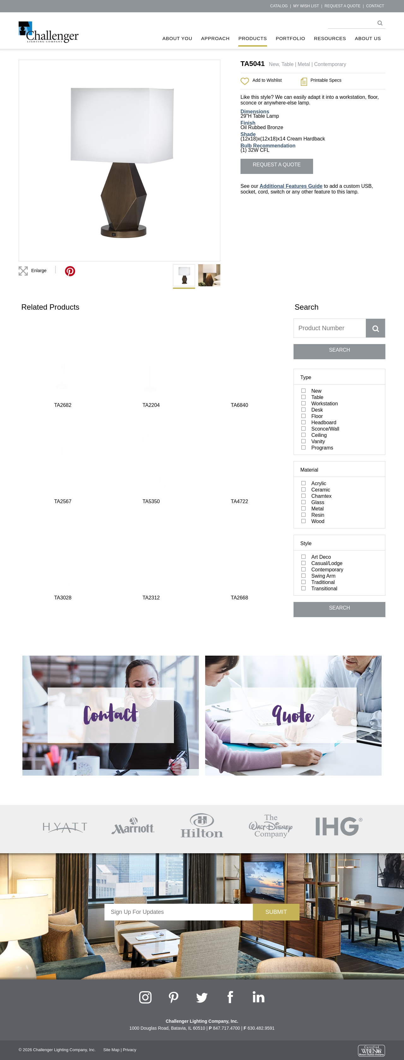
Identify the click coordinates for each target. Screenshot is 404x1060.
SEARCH (339, 350)
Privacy (129, 1049)
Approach (215, 38)
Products (252, 38)
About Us (368, 38)
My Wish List (306, 6)
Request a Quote (342, 6)
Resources (330, 38)
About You (178, 38)
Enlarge (38, 270)
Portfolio (290, 38)
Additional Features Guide (291, 186)
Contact (375, 6)
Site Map (111, 1049)
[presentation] (179, 932)
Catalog (279, 6)
